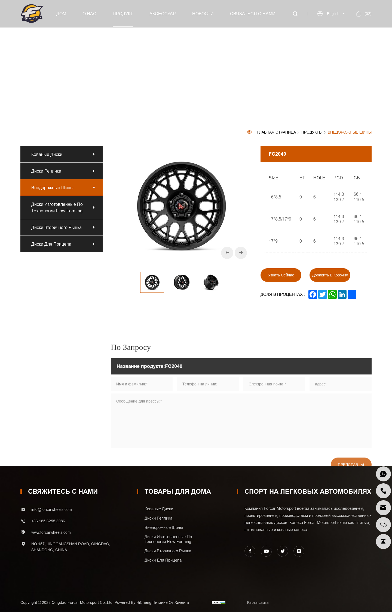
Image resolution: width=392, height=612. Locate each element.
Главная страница (276, 132)
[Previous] (227, 253)
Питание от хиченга (170, 602)
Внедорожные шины (350, 132)
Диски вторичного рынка (56, 227)
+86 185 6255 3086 (48, 521)
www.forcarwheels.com (51, 532)
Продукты (311, 132)
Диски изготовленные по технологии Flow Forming (57, 207)
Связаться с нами (252, 14)
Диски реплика (47, 171)
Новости (203, 14)
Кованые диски (46, 154)
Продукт (123, 14)
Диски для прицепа (51, 244)
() (367, 13)
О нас (89, 14)
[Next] (241, 253)
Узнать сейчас (281, 275)
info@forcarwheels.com (51, 509)
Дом (61, 14)
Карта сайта (258, 602)
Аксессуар (162, 14)
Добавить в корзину (330, 275)
